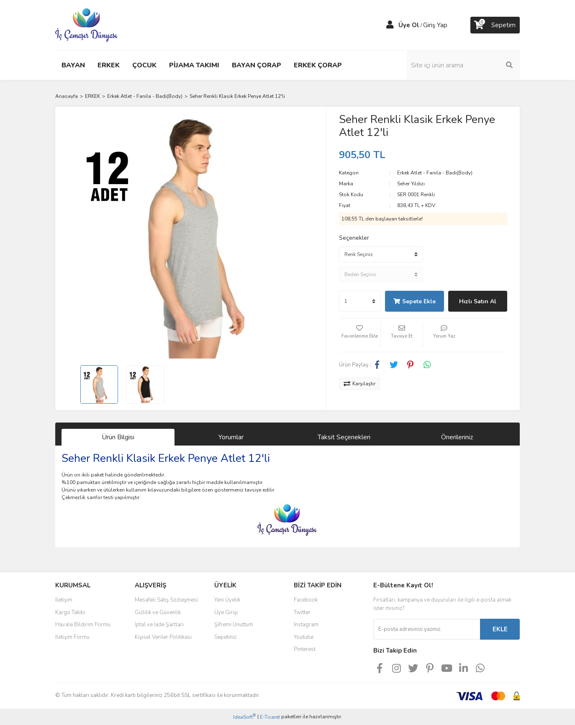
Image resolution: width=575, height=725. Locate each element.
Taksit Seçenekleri (344, 437)
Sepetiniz (225, 637)
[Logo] (86, 24)
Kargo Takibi (70, 612)
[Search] (463, 65)
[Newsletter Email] (426, 629)
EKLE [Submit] (500, 629)
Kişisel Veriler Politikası (163, 637)
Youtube (303, 637)
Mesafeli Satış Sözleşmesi (166, 600)
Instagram (306, 624)
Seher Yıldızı (411, 183)
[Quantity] (360, 301)
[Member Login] (390, 25)
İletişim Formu (72, 637)
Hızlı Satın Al (477, 301)
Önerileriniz (457, 437)
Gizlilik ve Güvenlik (158, 612)
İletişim (63, 600)
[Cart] (495, 25)
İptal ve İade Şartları (159, 624)
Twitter (302, 612)
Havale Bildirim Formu (82, 624)
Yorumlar (231, 437)
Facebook (306, 600)
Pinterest (305, 649)
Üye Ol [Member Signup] (408, 25)
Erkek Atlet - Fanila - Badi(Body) (434, 172)
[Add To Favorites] (360, 335)
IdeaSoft (244, 716)
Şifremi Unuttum (233, 624)
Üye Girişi (226, 612)
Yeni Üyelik (227, 600)
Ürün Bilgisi (118, 437)
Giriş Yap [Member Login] (435, 25)
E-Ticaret (270, 717)
